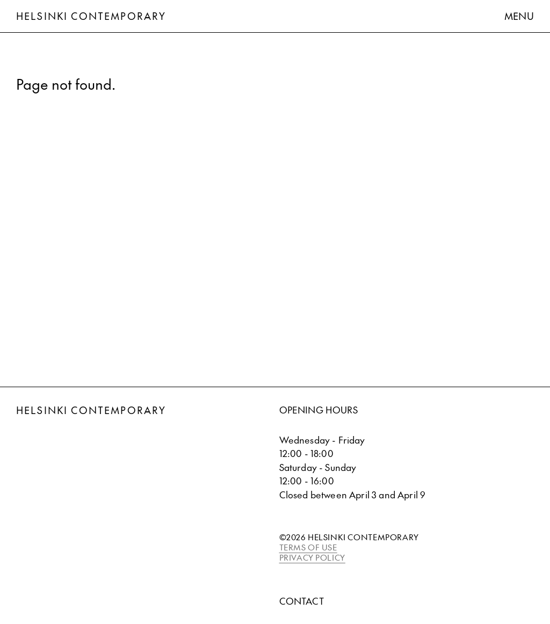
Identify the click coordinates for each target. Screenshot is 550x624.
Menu (519, 16)
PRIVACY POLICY (312, 557)
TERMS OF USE (308, 547)
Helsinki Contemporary (91, 16)
